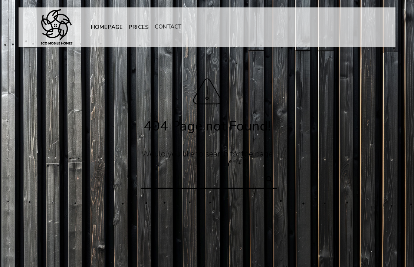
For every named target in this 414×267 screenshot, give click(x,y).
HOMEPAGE (107, 27)
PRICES (139, 26)
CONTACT (168, 26)
